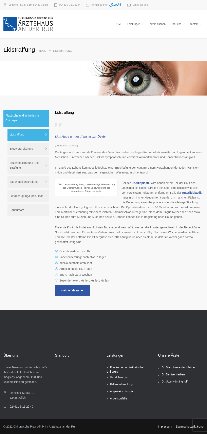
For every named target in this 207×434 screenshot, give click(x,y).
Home (42, 50)
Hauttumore (17, 210)
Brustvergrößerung (21, 148)
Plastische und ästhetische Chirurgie (22, 118)
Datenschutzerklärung (190, 426)
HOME (118, 23)
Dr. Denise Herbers (174, 374)
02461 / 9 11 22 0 (69, 4)
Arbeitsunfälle (118, 398)
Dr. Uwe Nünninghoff (175, 381)
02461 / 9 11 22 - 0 (22, 406)
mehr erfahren (70, 290)
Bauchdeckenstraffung (24, 181)
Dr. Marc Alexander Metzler (179, 367)
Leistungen (133, 23)
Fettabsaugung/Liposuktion (26, 196)
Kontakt (193, 23)
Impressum (165, 426)
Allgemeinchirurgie (121, 391)
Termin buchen (106, 5)
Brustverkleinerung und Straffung (24, 165)
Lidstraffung (17, 134)
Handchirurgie (119, 377)
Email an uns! (141, 4)
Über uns (176, 23)
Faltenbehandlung (121, 384)
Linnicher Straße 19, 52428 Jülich (28, 4)
